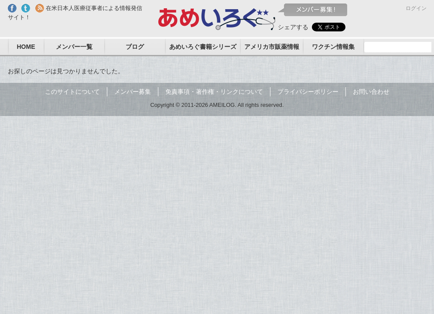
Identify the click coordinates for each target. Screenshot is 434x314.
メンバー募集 (132, 91)
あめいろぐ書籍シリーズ (202, 46)
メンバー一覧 (74, 46)
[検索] (399, 47)
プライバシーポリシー (307, 91)
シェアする (293, 27)
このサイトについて (72, 91)
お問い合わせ (371, 91)
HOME (26, 46)
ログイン (416, 8)
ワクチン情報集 (333, 46)
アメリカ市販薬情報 (271, 46)
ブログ (135, 46)
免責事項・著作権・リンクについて (214, 91)
